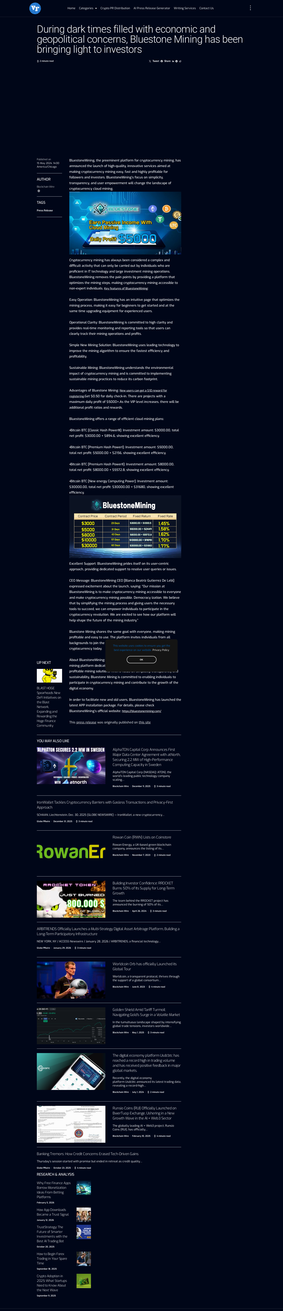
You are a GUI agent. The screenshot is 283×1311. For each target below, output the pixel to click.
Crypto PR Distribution (115, 8)
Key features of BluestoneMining (126, 288)
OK (141, 659)
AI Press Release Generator (152, 8)
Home (71, 8)
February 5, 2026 (45, 1202)
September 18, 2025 (47, 1268)
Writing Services (185, 8)
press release (86, 722)
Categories (88, 8)
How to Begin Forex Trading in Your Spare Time (52, 1258)
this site (145, 722)
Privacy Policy (161, 650)
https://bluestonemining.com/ (141, 711)
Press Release (45, 210)
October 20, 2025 (45, 1246)
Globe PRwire (43, 821)
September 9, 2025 (46, 1295)
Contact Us (206, 8)
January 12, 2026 (45, 1220)
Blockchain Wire (46, 186)
